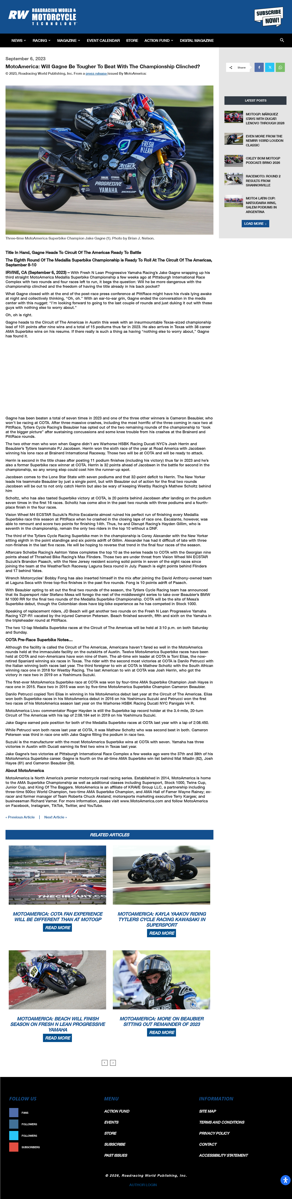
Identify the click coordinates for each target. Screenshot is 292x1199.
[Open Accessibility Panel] (286, 1180)
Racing (42, 40)
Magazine (68, 40)
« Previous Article (20, 817)
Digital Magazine (197, 40)
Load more (255, 223)
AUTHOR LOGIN (143, 1184)
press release (97, 73)
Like (90, 1112)
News (18, 40)
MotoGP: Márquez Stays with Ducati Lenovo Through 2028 (265, 118)
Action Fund (159, 40)
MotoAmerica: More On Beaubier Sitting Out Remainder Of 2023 (161, 1021)
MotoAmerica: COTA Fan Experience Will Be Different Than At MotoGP (57, 916)
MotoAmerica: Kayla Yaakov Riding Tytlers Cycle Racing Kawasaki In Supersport (161, 919)
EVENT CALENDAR (103, 40)
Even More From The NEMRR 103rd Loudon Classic (264, 140)
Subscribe (85, 1147)
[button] (282, 40)
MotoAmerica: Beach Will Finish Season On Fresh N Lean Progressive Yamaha (57, 1024)
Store (132, 40)
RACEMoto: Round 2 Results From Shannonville (263, 180)
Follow (88, 1124)
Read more (57, 927)
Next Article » (55, 817)
